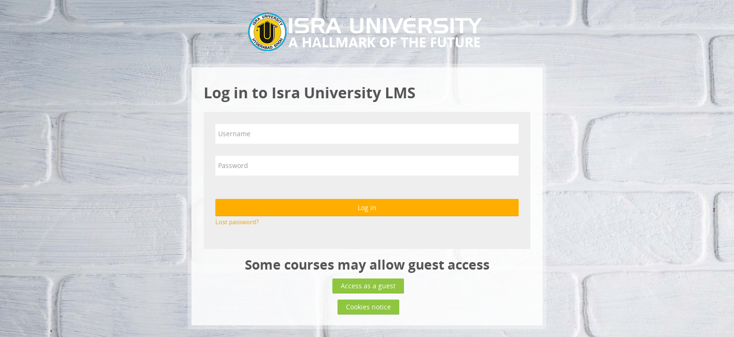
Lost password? (237, 222)
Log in (367, 207)
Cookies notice (368, 306)
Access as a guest (368, 285)
